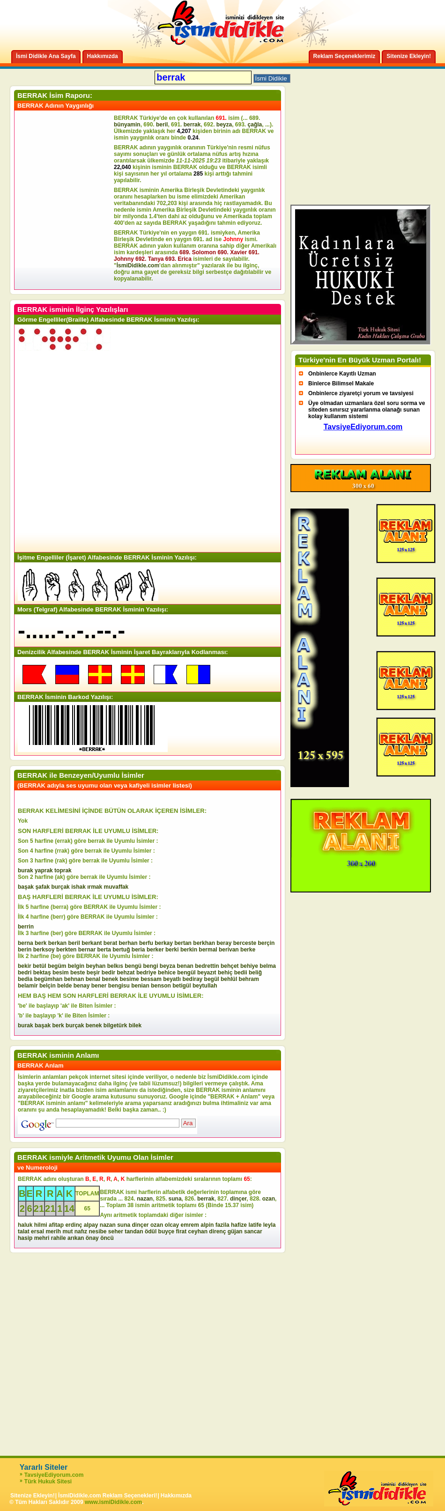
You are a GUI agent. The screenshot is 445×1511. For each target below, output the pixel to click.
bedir (108, 972)
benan (185, 966)
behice (167, 972)
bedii (240, 972)
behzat (126, 972)
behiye (249, 966)
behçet (230, 966)
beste (77, 972)
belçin (47, 985)
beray (223, 943)
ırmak (94, 887)
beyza (224, 124)
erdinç (73, 1225)
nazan (145, 1198)
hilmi (40, 1225)
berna (25, 943)
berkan (57, 943)
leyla (269, 1225)
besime (129, 979)
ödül (150, 1231)
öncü (107, 1238)
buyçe (166, 1231)
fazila (222, 1225)
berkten (66, 949)
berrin (26, 926)
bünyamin (127, 124)
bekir (24, 966)
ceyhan (198, 1231)
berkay (164, 943)
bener (99, 985)
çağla (255, 124)
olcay (172, 1225)
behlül (229, 979)
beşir (93, 972)
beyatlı (172, 979)
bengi (150, 966)
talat (24, 1231)
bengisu (119, 985)
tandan (134, 1231)
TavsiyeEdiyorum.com (54, 1475)
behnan (74, 979)
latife (254, 1225)
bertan (183, 943)
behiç (225, 972)
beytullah (205, 985)
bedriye (146, 972)
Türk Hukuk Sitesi (48, 1481)
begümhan (48, 979)
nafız (80, 1231)
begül (211, 979)
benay (82, 985)
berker (155, 949)
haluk (25, 1225)
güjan (235, 1231)
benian (140, 985)
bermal (208, 949)
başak (26, 887)
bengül (186, 972)
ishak (78, 887)
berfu (146, 943)
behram (249, 979)
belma (268, 966)
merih (53, 1231)
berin (24, 949)
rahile (58, 1238)
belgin (76, 966)
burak (25, 870)
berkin (188, 949)
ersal (37, 1231)
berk (40, 943)
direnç (217, 1231)
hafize (239, 1225)
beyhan (95, 966)
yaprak (44, 870)
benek (110, 979)
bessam (151, 979)
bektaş (42, 972)
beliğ (255, 972)
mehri (42, 1238)
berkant (92, 943)
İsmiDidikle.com (138, 265)
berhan (128, 943)
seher (115, 1231)
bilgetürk (115, 1025)
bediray (193, 979)
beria (138, 949)
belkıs (115, 966)
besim (60, 972)
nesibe (97, 1231)
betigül (181, 985)
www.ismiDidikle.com (113, 1502)
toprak (63, 870)
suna (175, 1198)
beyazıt (206, 972)
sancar (253, 1231)
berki (172, 949)
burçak (60, 887)
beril (162, 124)
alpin (207, 1225)
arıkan (75, 1238)
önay (92, 1238)
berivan (229, 949)
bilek (135, 1025)
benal (93, 979)
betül (39, 966)
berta (104, 949)
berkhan (204, 943)
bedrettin (207, 966)
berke (247, 949)
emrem (190, 1225)
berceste (244, 943)
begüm (57, 966)
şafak (42, 887)
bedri (24, 972)
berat (110, 943)
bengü (133, 966)
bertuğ (121, 949)
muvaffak (116, 887)
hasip (25, 1238)
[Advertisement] (65, 200)
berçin (266, 943)
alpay (91, 1225)
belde (64, 985)
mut (67, 1231)
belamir (28, 985)
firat (181, 1231)
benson (161, 985)
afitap (56, 1225)
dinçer (238, 1198)
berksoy (44, 949)
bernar (87, 949)
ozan (268, 1198)
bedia (25, 979)
